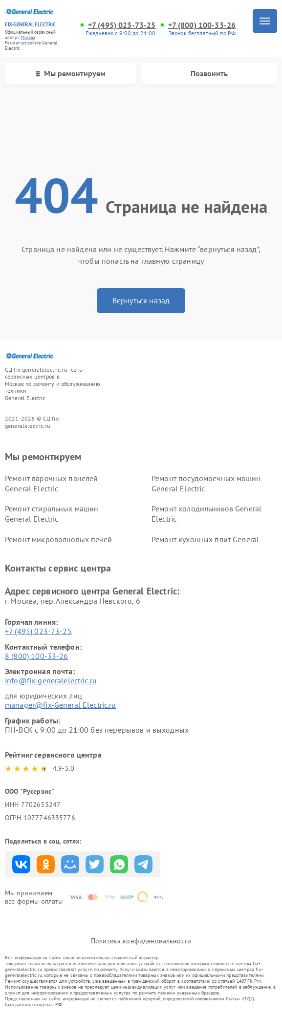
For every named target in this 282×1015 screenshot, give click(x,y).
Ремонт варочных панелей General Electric (51, 483)
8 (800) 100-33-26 (36, 656)
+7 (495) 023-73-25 (122, 25)
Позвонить (209, 73)
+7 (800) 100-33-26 (202, 25)
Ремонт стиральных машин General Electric (51, 514)
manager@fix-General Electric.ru (60, 705)
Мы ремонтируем (71, 73)
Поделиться (21, 864)
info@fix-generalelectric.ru (51, 680)
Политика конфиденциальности (141, 940)
